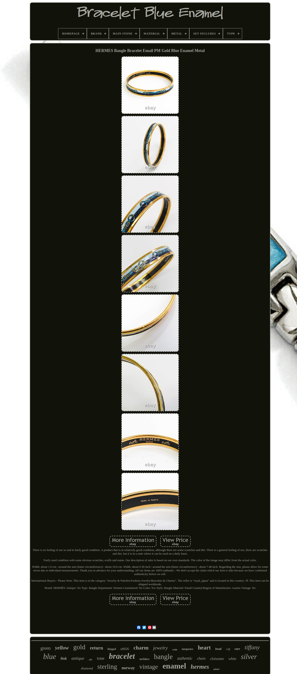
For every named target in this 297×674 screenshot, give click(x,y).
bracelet (122, 656)
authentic (184, 658)
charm (141, 648)
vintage (148, 666)
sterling (107, 666)
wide (174, 649)
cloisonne (217, 659)
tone (101, 658)
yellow (62, 648)
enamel (174, 666)
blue (49, 656)
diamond (87, 668)
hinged (111, 649)
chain (201, 658)
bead (218, 649)
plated (216, 669)
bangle (163, 657)
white (232, 659)
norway (128, 668)
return (96, 648)
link (64, 658)
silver (249, 656)
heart (204, 647)
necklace (144, 659)
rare (237, 649)
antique (77, 658)
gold (79, 647)
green (46, 648)
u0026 (124, 649)
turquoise (187, 649)
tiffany (252, 647)
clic (91, 659)
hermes (200, 666)
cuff (228, 649)
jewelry (160, 648)
